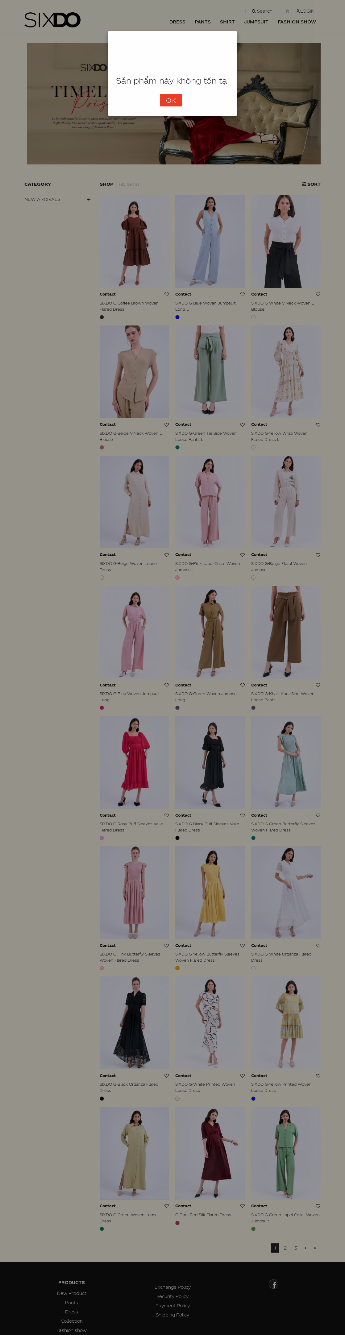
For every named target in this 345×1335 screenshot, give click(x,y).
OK (171, 100)
